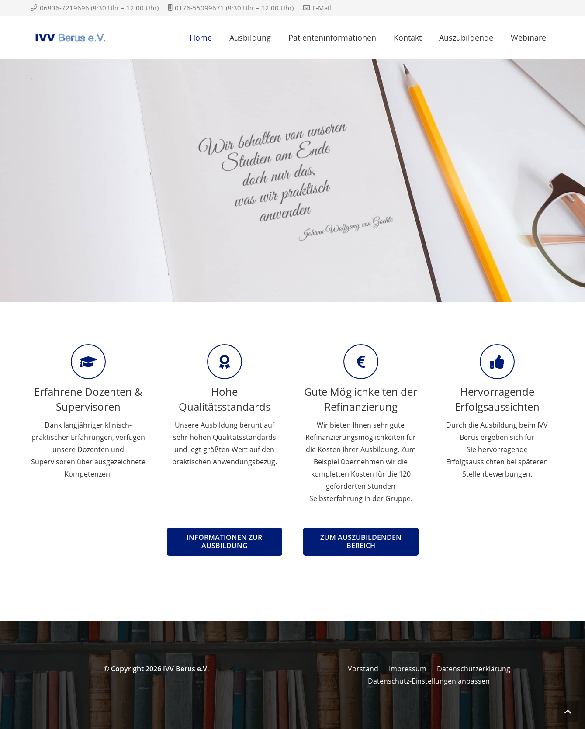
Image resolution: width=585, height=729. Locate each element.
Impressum (407, 669)
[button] (567, 711)
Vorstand (363, 669)
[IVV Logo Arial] (71, 37)
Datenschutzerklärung (473, 669)
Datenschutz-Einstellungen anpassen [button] (429, 681)
